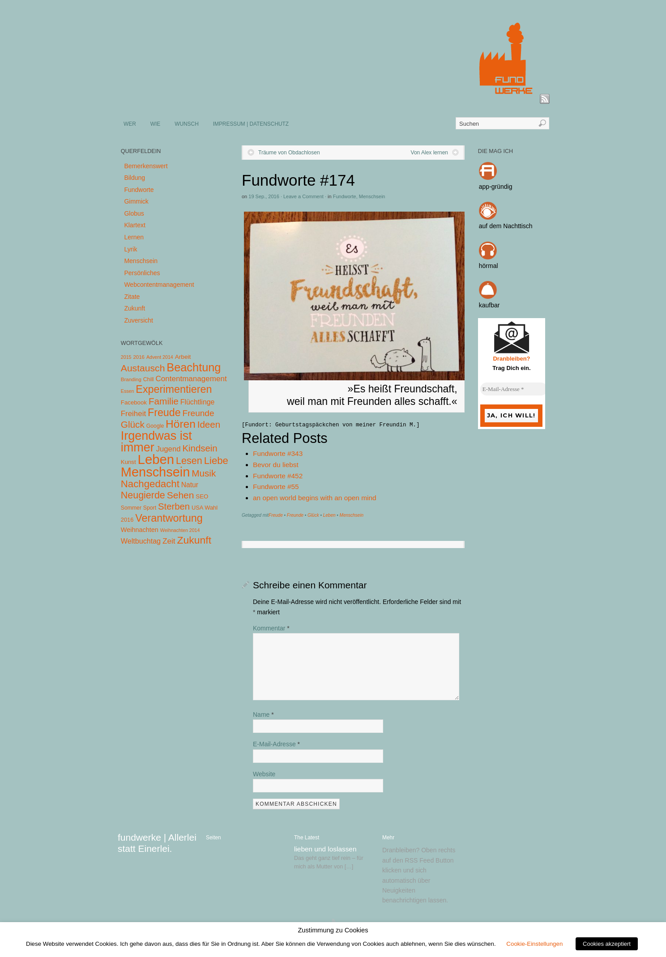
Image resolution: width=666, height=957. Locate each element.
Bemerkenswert (145, 166)
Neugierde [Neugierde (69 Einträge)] (143, 495)
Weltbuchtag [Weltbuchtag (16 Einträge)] (141, 541)
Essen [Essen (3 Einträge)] (127, 391)
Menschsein (372, 196)
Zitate (132, 296)
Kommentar (271, 628)
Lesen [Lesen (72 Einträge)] (189, 460)
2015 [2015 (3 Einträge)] (126, 357)
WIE (155, 124)
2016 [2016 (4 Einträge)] (139, 357)
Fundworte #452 (278, 476)
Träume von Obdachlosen (289, 152)
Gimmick (136, 201)
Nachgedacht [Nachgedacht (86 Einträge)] (150, 483)
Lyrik (130, 249)
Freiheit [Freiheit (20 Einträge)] (133, 413)
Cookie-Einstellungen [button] (534, 943)
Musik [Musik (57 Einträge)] (204, 473)
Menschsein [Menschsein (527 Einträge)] (155, 472)
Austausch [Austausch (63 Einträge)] (143, 368)
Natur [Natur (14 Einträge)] (189, 485)
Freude (276, 515)
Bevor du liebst (276, 464)
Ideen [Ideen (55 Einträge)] (209, 424)
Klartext (134, 225)
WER (130, 124)
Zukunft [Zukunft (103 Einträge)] (194, 540)
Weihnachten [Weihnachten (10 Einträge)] (139, 529)
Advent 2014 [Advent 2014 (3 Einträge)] (159, 357)
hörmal (488, 265)
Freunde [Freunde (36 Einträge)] (198, 413)
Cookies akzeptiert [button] (607, 943)
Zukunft (134, 308)
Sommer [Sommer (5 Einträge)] (131, 508)
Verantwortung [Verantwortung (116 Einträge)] (169, 518)
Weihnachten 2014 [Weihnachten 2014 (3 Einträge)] (180, 530)
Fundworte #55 (276, 486)
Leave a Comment (303, 196)
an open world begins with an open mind (314, 498)
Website (264, 774)
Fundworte (344, 196)
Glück (313, 515)
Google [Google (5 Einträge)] (155, 426)
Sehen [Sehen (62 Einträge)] (180, 495)
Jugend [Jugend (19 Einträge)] (168, 449)
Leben (329, 515)
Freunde (295, 515)
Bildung (134, 177)
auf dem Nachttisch (506, 226)
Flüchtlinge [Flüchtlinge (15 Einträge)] (197, 402)
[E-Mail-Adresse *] (513, 389)
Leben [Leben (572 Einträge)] (156, 459)
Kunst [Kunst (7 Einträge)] (128, 462)
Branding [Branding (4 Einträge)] (131, 379)
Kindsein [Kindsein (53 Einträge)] (199, 448)
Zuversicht (138, 320)
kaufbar (489, 305)
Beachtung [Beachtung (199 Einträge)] (193, 367)
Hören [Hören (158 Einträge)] (181, 424)
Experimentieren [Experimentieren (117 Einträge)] (174, 389)
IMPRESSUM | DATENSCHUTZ (251, 124)
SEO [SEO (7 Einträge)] (202, 496)
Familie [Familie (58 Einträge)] (164, 401)
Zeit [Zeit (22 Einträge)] (168, 540)
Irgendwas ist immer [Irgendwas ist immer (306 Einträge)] (156, 441)
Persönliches (142, 272)
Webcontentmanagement (159, 284)
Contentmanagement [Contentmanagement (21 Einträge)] (190, 378)
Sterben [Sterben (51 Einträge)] (174, 506)
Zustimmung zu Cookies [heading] (333, 930)
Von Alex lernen (429, 152)
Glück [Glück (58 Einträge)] (133, 424)
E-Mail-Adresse (276, 744)
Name (263, 714)
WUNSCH (187, 124)
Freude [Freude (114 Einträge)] (164, 412)
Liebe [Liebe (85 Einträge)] (216, 460)
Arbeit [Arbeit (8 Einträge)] (183, 356)
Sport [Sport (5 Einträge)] (149, 508)
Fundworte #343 (278, 453)
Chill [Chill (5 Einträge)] (148, 379)
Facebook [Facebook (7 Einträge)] (134, 402)
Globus (134, 213)
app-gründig (495, 186)
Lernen (134, 237)
